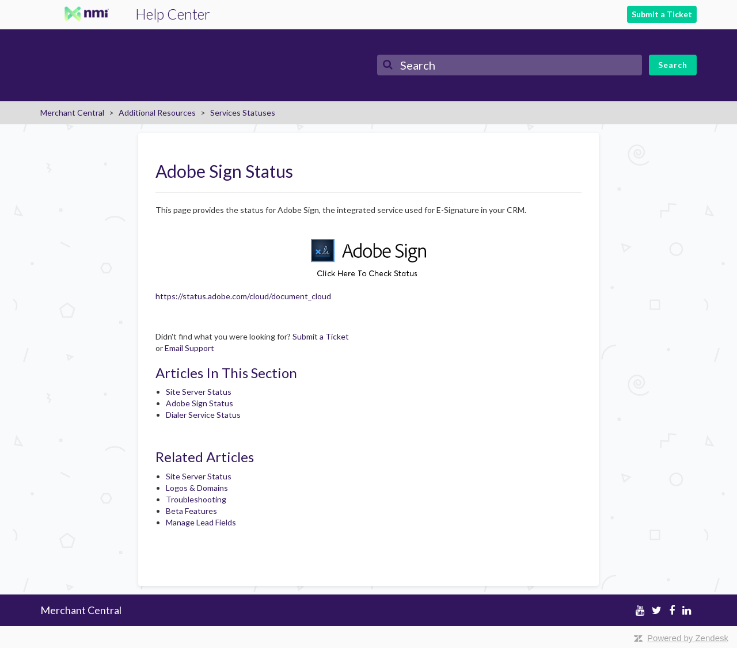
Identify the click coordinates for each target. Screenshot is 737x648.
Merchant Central (72, 112)
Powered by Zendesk (687, 638)
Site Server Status (198, 392)
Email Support (189, 348)
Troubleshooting (196, 499)
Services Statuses (242, 112)
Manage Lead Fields (201, 522)
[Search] (509, 65)
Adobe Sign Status (199, 403)
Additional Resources (157, 112)
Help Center (172, 13)
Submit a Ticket (662, 14)
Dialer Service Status (203, 415)
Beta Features (191, 511)
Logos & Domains (197, 488)
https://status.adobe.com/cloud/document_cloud (243, 296)
